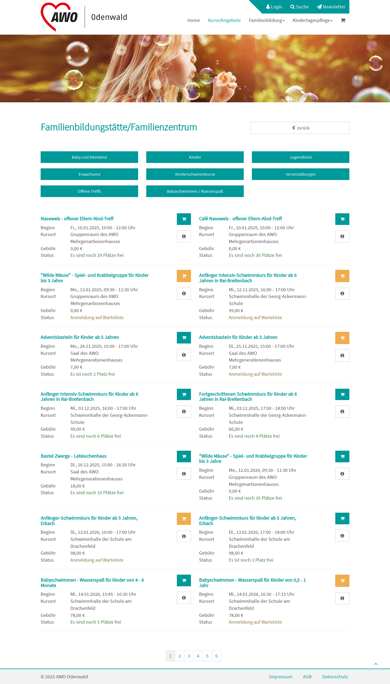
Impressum (280, 676)
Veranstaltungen (301, 174)
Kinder (195, 157)
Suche (299, 7)
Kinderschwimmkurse (195, 174)
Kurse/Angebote (224, 20)
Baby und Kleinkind (89, 157)
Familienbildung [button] (267, 20)
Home (193, 20)
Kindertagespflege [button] (313, 20)
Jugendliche (301, 157)
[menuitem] (271, 7)
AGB (307, 676)
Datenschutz (335, 676)
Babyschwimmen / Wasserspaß (195, 191)
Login (274, 7)
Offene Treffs (89, 191)
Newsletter (331, 7)
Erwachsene (89, 174)
